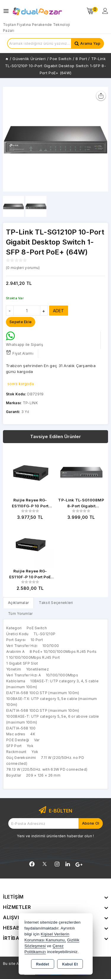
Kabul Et (70, 964)
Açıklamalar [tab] (18, 602)
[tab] (18, 602)
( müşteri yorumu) (23, 267)
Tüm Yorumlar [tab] (20, 613)
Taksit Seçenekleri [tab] (56, 602)
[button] (101, 139)
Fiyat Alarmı (19, 353)
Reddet (42, 964)
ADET (58, 310)
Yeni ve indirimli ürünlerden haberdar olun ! (55, 836)
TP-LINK (30, 403)
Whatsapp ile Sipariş (24, 339)
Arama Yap (90, 43)
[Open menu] (7, 11)
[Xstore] (37, 11)
